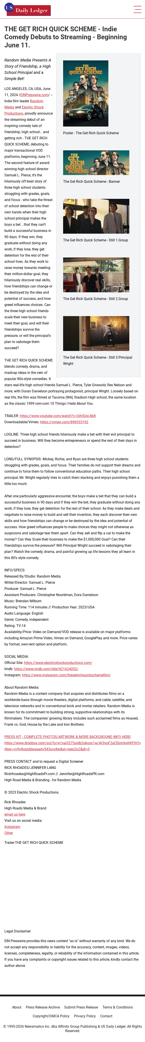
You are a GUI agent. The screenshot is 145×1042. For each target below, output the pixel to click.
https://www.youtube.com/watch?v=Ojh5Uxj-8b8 (58, 416)
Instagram (12, 827)
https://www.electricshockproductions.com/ (58, 663)
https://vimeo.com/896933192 (64, 422)
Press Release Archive (43, 1007)
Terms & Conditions (117, 1007)
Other (8, 833)
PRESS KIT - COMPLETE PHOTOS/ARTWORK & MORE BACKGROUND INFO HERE (67, 737)
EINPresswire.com (34, 95)
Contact (106, 1016)
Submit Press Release (81, 1007)
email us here (14, 814)
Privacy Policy (85, 1016)
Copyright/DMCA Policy (51, 1016)
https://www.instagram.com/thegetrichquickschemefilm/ (66, 675)
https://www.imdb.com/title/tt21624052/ (46, 669)
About (16, 1007)
